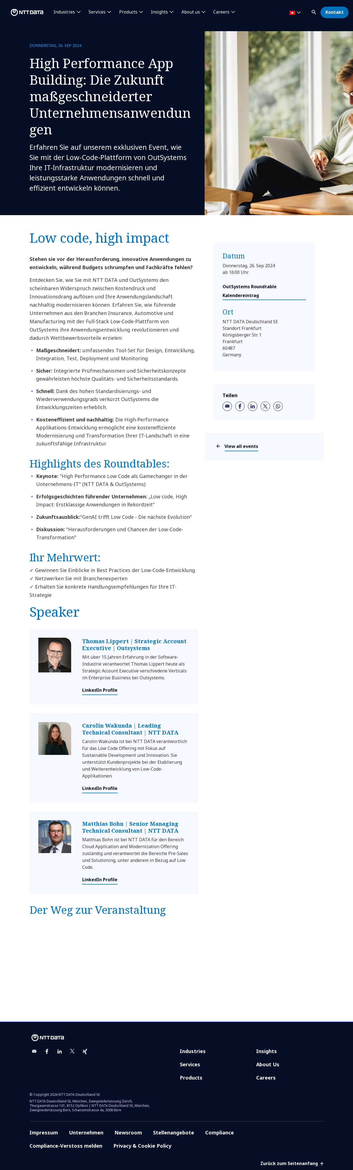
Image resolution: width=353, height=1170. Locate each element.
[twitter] (265, 406)
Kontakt (334, 12)
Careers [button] (221, 12)
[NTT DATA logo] (22, 12)
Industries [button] (64, 12)
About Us (267, 1064)
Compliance (219, 1132)
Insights (266, 1051)
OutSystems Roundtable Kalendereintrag (250, 291)
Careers (266, 1077)
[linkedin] (252, 406)
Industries (193, 1051)
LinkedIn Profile (99, 690)
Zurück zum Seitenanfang (291, 1163)
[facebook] (240, 406)
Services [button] (97, 12)
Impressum (44, 1132)
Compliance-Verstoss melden (66, 1145)
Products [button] (128, 12)
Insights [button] (159, 12)
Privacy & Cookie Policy (142, 1145)
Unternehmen (86, 1132)
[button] (314, 11)
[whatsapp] (278, 406)
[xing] (85, 1051)
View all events (241, 446)
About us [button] (190, 12)
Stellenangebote (173, 1132)
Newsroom (128, 1132)
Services (190, 1064)
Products (191, 1077)
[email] (227, 406)
